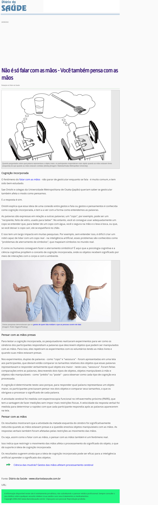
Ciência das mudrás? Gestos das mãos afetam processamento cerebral (53, 465)
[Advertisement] (61, 46)
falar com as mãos (29, 179)
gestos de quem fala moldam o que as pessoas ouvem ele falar (57, 325)
